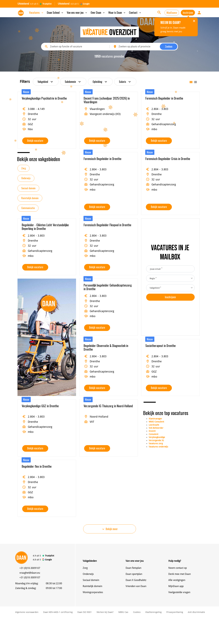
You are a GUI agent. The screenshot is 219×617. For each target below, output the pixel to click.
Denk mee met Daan (179, 574)
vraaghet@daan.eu (29, 572)
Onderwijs (26, 178)
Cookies (137, 612)
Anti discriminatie (196, 612)
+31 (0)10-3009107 (29, 568)
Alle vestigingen (176, 580)
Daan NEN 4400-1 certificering (58, 612)
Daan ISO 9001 (84, 612)
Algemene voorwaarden (26, 612)
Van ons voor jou (77, 12)
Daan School (55, 12)
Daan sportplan (134, 574)
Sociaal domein (28, 188)
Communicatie (28, 208)
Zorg (23, 168)
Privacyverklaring (174, 612)
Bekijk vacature (35, 140)
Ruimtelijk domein (29, 198)
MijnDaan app (176, 586)
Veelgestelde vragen (179, 592)
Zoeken (168, 46)
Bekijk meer (109, 529)
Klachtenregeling (153, 612)
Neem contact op (177, 567)
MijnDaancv (172, 12)
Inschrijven (188, 12)
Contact (135, 12)
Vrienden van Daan (136, 586)
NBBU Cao (123, 612)
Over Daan (98, 12)
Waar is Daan (117, 12)
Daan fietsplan (133, 567)
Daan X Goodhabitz (136, 580)
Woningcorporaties (93, 592)
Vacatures (36, 12)
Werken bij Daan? (105, 612)
